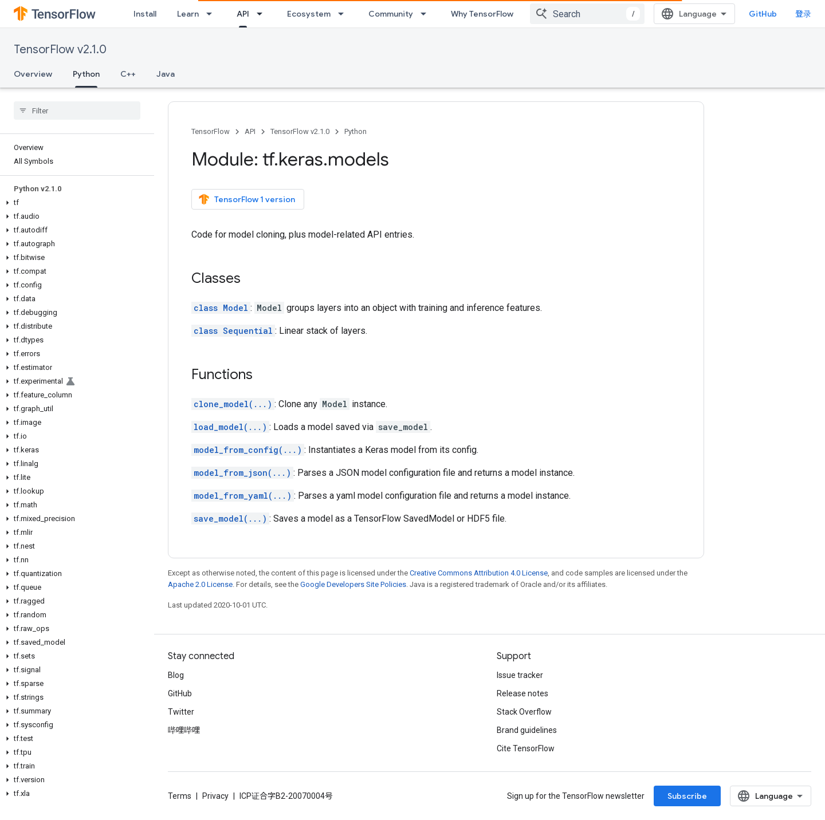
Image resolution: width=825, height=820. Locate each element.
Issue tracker (520, 675)
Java (165, 74)
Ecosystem (309, 14)
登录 (803, 13)
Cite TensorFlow (526, 748)
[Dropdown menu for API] (263, 13)
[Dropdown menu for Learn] (212, 13)
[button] (75, 203)
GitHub (763, 14)
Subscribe (687, 796)
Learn (188, 14)
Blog (176, 675)
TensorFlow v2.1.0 (60, 49)
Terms (179, 796)
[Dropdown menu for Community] (427, 13)
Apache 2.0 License (200, 584)
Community (390, 14)
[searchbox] (77, 110)
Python (355, 131)
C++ (128, 74)
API (250, 131)
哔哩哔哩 (184, 730)
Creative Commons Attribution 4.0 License (479, 573)
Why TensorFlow (482, 14)
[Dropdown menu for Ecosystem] (344, 13)
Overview (33, 74)
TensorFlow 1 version (246, 199)
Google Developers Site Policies (353, 584)
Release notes (522, 693)
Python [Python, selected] (86, 74)
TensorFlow (210, 131)
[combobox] (587, 13)
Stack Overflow (524, 711)
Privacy (215, 796)
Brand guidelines (527, 730)
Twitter (181, 711)
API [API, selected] (243, 14)
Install (144, 14)
